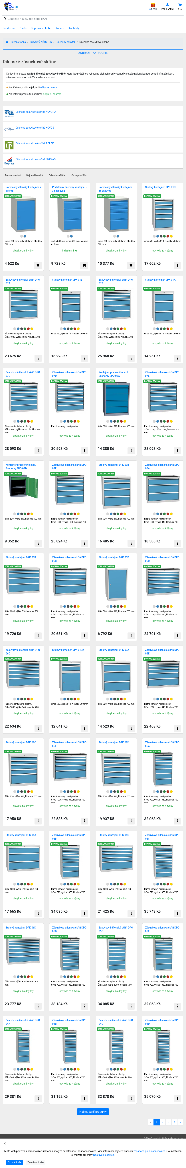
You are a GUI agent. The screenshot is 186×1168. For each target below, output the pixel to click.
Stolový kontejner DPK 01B (67, 279)
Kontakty (73, 28)
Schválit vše (14, 1162)
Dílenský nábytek (66, 42)
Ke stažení (9, 28)
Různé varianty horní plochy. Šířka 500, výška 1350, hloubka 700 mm (68, 1077)
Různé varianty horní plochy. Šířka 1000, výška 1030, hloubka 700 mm (22, 337)
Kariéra (60, 28)
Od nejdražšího (79, 175)
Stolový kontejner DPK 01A (160, 279)
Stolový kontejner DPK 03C (21, 742)
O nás (23, 28)
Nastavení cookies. (104, 1154)
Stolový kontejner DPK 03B (114, 464)
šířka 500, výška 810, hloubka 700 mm (162, 241)
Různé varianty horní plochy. (64, 426)
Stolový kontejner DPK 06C (114, 835)
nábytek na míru (49, 87)
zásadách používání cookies (149, 1151)
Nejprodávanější (34, 175)
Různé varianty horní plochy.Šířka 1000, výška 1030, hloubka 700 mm (115, 337)
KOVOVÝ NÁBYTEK (41, 42)
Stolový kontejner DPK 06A (21, 835)
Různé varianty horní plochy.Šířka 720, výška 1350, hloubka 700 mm (161, 799)
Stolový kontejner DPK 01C (160, 187)
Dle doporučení (13, 175)
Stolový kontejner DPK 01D (114, 557)
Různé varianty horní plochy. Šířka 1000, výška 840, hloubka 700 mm (161, 522)
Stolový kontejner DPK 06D (21, 927)
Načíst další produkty (93, 1111)
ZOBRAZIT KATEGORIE (93, 53)
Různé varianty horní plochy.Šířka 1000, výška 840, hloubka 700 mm (68, 614)
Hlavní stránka (16, 42)
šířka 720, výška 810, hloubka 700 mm (116, 519)
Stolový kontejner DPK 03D (114, 742)
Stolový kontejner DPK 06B (21, 557)
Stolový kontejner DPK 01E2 (68, 649)
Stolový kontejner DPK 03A (114, 649)
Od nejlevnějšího (57, 175)
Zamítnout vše (35, 1162)
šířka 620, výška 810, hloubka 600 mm (116, 426)
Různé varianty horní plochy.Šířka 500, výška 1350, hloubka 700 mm (22, 1077)
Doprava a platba (41, 28)
